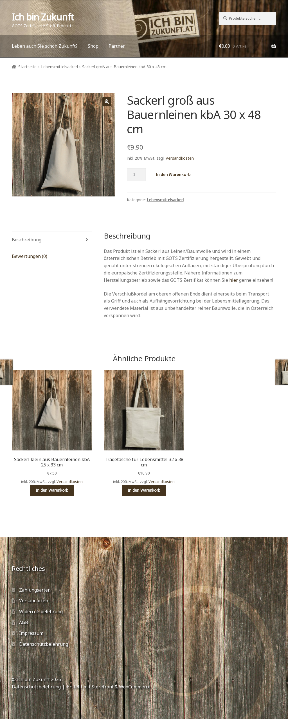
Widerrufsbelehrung (41, 611)
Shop (93, 46)
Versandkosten (180, 158)
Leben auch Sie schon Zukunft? (45, 46)
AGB (23, 622)
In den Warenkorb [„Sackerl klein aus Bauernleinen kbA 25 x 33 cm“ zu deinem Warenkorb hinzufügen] (52, 490)
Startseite (27, 66)
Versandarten (33, 600)
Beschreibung (26, 240)
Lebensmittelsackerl (59, 66)
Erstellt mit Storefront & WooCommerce (108, 687)
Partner (117, 46)
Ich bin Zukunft (43, 17)
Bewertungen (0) (29, 256)
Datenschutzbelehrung (43, 644)
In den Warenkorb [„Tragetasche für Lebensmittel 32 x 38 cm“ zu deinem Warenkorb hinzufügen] (144, 490)
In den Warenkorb (173, 174)
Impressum (31, 633)
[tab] (52, 240)
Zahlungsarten (35, 590)
